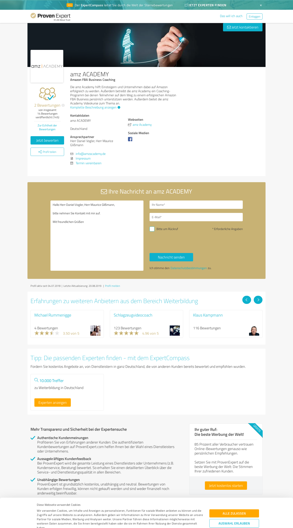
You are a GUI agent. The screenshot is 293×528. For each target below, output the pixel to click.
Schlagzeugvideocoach (133, 315)
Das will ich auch (231, 16)
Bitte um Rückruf (167, 229)
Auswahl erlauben (234, 496)
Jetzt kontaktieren (242, 27)
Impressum (44, 509)
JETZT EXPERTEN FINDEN (205, 5)
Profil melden (112, 286)
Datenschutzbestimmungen (72, 509)
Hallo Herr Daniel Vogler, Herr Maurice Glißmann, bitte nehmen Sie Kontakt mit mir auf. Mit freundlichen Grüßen (97, 235)
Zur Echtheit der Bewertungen (47, 127)
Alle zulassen (234, 486)
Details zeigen (175, 520)
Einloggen (254, 16)
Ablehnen (234, 508)
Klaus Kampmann (208, 315)
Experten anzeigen (52, 402)
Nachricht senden (171, 257)
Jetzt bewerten (47, 140)
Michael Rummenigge (52, 315)
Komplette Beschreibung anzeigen (94, 107)
